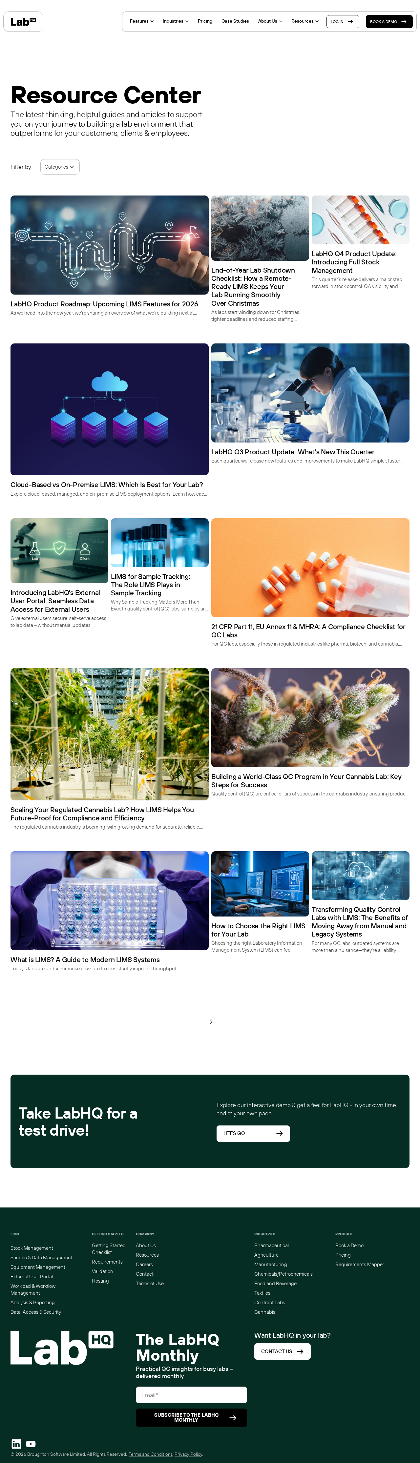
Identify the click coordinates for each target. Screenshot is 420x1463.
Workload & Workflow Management (32, 1289)
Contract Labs (269, 1302)
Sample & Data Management (41, 1257)
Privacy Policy (188, 1454)
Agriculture (266, 1255)
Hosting (100, 1281)
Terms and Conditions (151, 1454)
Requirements (107, 1262)
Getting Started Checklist (109, 1248)
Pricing (343, 1255)
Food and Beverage (275, 1283)
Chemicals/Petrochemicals (283, 1274)
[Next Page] (211, 1022)
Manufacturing (270, 1264)
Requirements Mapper (359, 1264)
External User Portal (31, 1276)
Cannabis (264, 1312)
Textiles (262, 1293)
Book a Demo (349, 1245)
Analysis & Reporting (32, 1302)
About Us (146, 1245)
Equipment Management (37, 1267)
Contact (145, 1274)
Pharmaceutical (271, 1245)
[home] (23, 21)
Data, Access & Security (35, 1312)
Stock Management (31, 1248)
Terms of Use (150, 1283)
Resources (147, 1255)
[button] (60, 167)
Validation (102, 1271)
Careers (144, 1264)
